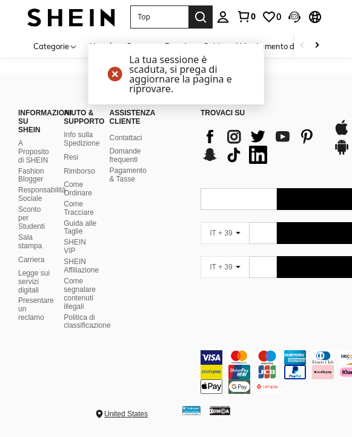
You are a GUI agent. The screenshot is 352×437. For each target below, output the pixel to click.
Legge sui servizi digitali (34, 281)
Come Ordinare (78, 188)
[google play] (341, 153)
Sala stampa (30, 241)
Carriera (31, 260)
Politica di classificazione (87, 321)
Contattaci (125, 138)
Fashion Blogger (31, 175)
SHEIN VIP (75, 246)
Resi (71, 157)
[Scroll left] (302, 46)
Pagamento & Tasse (127, 174)
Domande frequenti (125, 155)
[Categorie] (55, 46)
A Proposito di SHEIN (33, 151)
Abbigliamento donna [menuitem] (273, 46)
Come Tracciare (79, 208)
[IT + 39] (225, 233)
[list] (261, 145)
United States (126, 414)
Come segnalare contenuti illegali (80, 294)
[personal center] (223, 17)
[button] (159, 17)
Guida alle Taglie (80, 227)
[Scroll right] (317, 46)
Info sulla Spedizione (81, 138)
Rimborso (79, 171)
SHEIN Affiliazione (81, 265)
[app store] (341, 133)
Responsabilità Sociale (42, 194)
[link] (246, 16)
